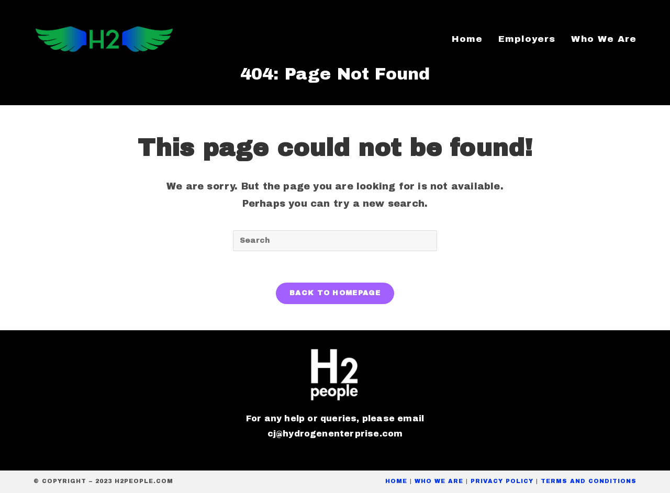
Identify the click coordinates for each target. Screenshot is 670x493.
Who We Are (439, 481)
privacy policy (502, 481)
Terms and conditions (588, 481)
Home (396, 481)
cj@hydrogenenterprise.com (335, 433)
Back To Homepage (335, 293)
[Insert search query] (335, 240)
